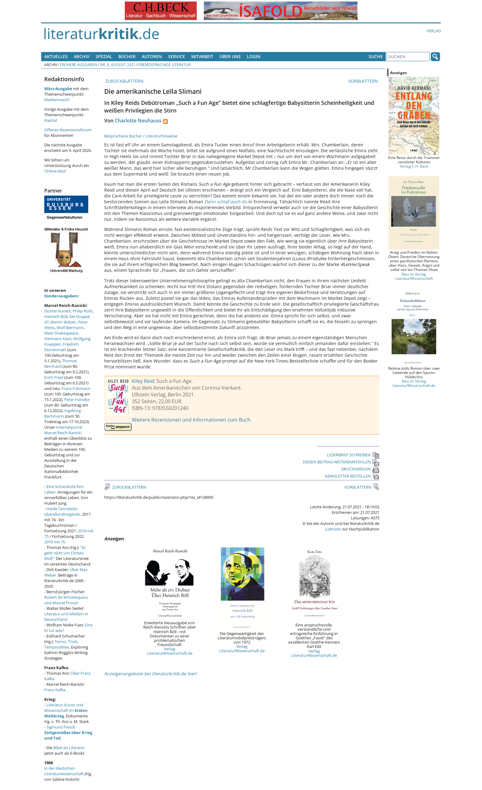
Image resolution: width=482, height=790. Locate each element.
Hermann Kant (57, 338)
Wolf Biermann (70, 327)
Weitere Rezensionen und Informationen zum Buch (191, 419)
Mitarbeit (202, 56)
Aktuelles (56, 56)
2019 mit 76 (54, 542)
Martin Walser (63, 322)
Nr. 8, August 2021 (118, 64)
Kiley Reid (143, 381)
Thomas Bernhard (60, 363)
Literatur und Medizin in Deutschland (66, 616)
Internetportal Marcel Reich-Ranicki (63, 429)
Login (253, 56)
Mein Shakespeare (61, 333)
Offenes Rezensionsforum (68, 130)
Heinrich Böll (55, 316)
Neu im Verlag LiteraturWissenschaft (414, 276)
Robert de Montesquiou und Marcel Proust (66, 599)
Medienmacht (57, 99)
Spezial (104, 56)
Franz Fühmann (75, 388)
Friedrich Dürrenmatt (61, 346)
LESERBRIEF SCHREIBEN (353, 455)
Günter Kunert (57, 311)
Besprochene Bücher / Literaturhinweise (140, 136)
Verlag (433, 31)
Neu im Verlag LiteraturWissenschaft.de (414, 383)
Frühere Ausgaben (78, 64)
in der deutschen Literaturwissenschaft (64, 770)
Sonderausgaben (61, 296)
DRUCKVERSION (360, 469)
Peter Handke (76, 399)
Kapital (50, 120)
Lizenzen (333, 529)
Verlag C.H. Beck (414, 166)
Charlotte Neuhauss (138, 120)
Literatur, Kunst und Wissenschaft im (66, 710)
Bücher (127, 56)
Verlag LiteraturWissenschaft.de (169, 651)
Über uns (230, 56)
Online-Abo (54, 171)
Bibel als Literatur (69, 747)
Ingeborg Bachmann (62, 413)
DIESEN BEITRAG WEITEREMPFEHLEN (341, 462)
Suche (376, 56)
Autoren (152, 56)
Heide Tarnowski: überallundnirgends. (62, 511)
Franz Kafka (54, 690)
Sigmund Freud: (68, 732)
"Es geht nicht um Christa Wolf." (65, 553)
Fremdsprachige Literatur (165, 64)
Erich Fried (53, 377)
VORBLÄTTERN (363, 81)
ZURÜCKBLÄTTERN (124, 81)
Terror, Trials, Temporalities (61, 644)
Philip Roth (83, 311)
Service (176, 56)
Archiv (81, 56)
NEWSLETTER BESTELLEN (352, 476)
